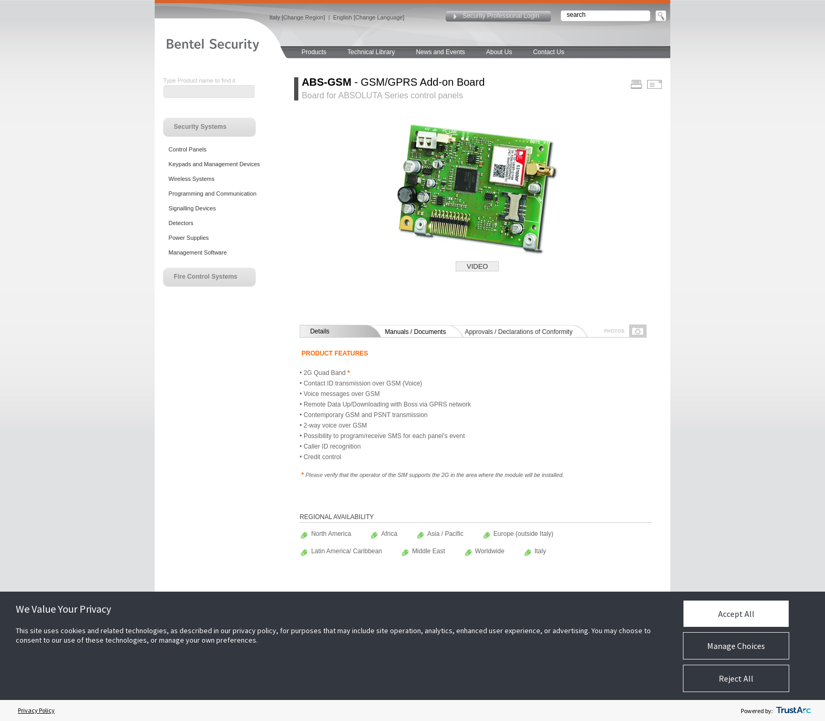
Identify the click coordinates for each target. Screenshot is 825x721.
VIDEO (477, 266)
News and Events (440, 52)
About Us (499, 52)
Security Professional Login (500, 15)
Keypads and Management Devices (214, 164)
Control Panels (187, 149)
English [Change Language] (369, 17)
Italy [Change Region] (297, 17)
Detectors (180, 223)
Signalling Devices (192, 208)
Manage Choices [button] (736, 646)
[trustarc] (793, 710)
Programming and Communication (212, 193)
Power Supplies (188, 238)
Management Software (197, 252)
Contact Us (548, 52)
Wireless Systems (191, 179)
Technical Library (371, 52)
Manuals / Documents (415, 332)
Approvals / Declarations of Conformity (518, 332)
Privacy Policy (36, 710)
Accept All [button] (736, 613)
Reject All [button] (736, 678)
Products (313, 52)
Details (319, 331)
